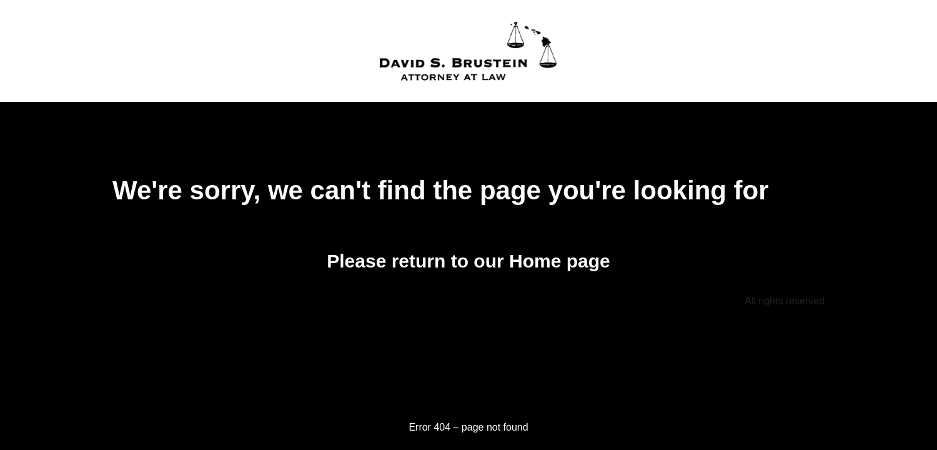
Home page (559, 261)
